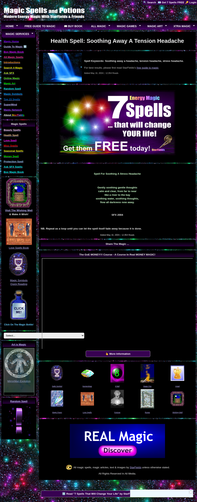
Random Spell (19, 401)
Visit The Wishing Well (19, 210)
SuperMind (10, 104)
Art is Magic (18, 344)
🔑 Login (190, 2)
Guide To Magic (13, 46)
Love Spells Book (19, 247)
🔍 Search (149, 2)
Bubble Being (19, 395)
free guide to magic (148, 67)
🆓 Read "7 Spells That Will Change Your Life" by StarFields (99, 493)
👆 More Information (117, 353)
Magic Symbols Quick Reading (19, 280)
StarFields (135, 467)
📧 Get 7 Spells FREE (171, 2)
